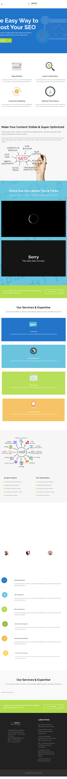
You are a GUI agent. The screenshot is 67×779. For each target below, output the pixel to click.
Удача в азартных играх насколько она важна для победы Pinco (45, 731)
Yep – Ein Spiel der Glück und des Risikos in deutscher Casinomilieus (46, 745)
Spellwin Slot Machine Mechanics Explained (44, 760)
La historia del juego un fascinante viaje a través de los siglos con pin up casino (47, 738)
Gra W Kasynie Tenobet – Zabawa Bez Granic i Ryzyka (46, 725)
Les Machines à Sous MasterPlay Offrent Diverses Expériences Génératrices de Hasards (46, 753)
